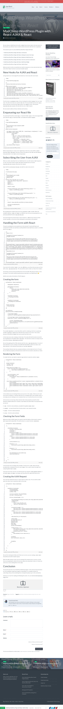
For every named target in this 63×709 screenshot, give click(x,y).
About (13, 703)
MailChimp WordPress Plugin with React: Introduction (15, 52)
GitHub (17, 98)
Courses (46, 7)
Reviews (47, 185)
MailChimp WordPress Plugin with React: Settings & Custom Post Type (19, 55)
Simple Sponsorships (49, 201)
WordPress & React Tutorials (46, 687)
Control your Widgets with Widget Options (47, 665)
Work (11, 703)
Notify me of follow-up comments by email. (35, 643)
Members (51, 7)
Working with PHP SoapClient (27, 691)
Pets (46, 214)
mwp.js (5, 264)
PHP (46, 176)
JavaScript (47, 173)
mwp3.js (6, 390)
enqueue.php (7, 147)
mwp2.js (6, 328)
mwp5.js (6, 552)
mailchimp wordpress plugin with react (31, 594)
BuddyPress (48, 166)
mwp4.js (6, 462)
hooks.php (6, 98)
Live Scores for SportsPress (51, 211)
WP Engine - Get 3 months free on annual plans (52, 46)
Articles (47, 164)
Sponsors (47, 205)
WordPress (8, 27)
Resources (7, 703)
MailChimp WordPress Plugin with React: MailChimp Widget (17, 62)
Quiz (37, 7)
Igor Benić (9, 6)
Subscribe (50, 156)
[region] (23, 87)
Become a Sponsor (23, 584)
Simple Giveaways (49, 198)
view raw (40, 98)
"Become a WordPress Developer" (52, 59)
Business (47, 169)
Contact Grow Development (52, 118)
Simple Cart (48, 203)
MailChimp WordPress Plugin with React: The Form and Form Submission (20, 59)
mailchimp (21, 594)
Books (40, 7)
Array (59, 703)
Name (4, 631)
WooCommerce (48, 190)
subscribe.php (7, 208)
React (47, 183)
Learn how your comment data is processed (29, 653)
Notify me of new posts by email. (37, 646)
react (39, 594)
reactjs (4, 595)
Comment (5, 620)
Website (14, 605)
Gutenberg (48, 171)
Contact (16, 703)
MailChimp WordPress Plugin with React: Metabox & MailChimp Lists (19, 57)
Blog (33, 7)
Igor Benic (6, 37)
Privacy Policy (21, 703)
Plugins (5, 27)
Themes (47, 187)
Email (4, 635)
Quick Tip (47, 180)
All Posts (10, 605)
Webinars (57, 7)
